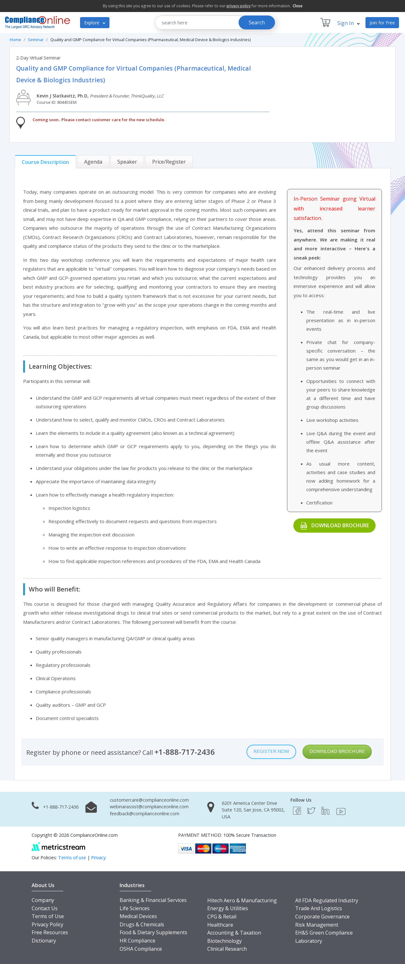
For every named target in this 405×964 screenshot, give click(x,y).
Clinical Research (227, 948)
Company (43, 900)
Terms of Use (48, 916)
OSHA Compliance (141, 948)
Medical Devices (138, 916)
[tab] (45, 162)
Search (257, 22)
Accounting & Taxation (234, 932)
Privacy (98, 857)
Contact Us (45, 908)
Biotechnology (224, 940)
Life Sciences (135, 908)
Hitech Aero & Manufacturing (242, 900)
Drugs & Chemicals (142, 924)
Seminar (36, 39)
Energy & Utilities (227, 908)
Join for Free (382, 23)
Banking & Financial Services (153, 900)
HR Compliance (137, 940)
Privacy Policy (47, 924)
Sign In (348, 23)
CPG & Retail (221, 916)
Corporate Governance (322, 916)
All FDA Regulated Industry (326, 900)
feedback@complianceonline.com (144, 814)
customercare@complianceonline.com (149, 800)
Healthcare (220, 924)
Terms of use (72, 857)
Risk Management (316, 924)
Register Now (271, 751)
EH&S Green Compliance (324, 932)
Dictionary (44, 940)
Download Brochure (340, 525)
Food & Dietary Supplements (153, 932)
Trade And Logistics (318, 908)
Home (15, 39)
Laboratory (308, 940)
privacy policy (239, 6)
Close (297, 6)
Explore (94, 23)
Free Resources (50, 932)
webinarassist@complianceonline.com (149, 807)
